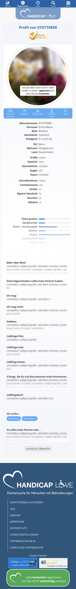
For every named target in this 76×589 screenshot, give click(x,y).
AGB (12, 509)
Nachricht (10, 113)
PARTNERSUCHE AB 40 (22, 541)
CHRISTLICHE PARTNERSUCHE (26, 547)
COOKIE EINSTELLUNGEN (24, 534)
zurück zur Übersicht (38, 448)
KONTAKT (15, 515)
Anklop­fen (24, 112)
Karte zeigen (52, 113)
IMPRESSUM (17, 521)
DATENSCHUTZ (18, 528)
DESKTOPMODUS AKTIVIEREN (26, 502)
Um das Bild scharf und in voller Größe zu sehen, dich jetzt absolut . (38, 90)
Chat (65, 112)
